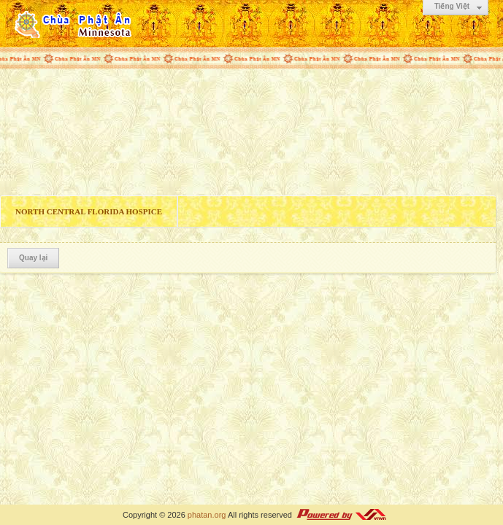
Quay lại (33, 258)
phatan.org (207, 514)
